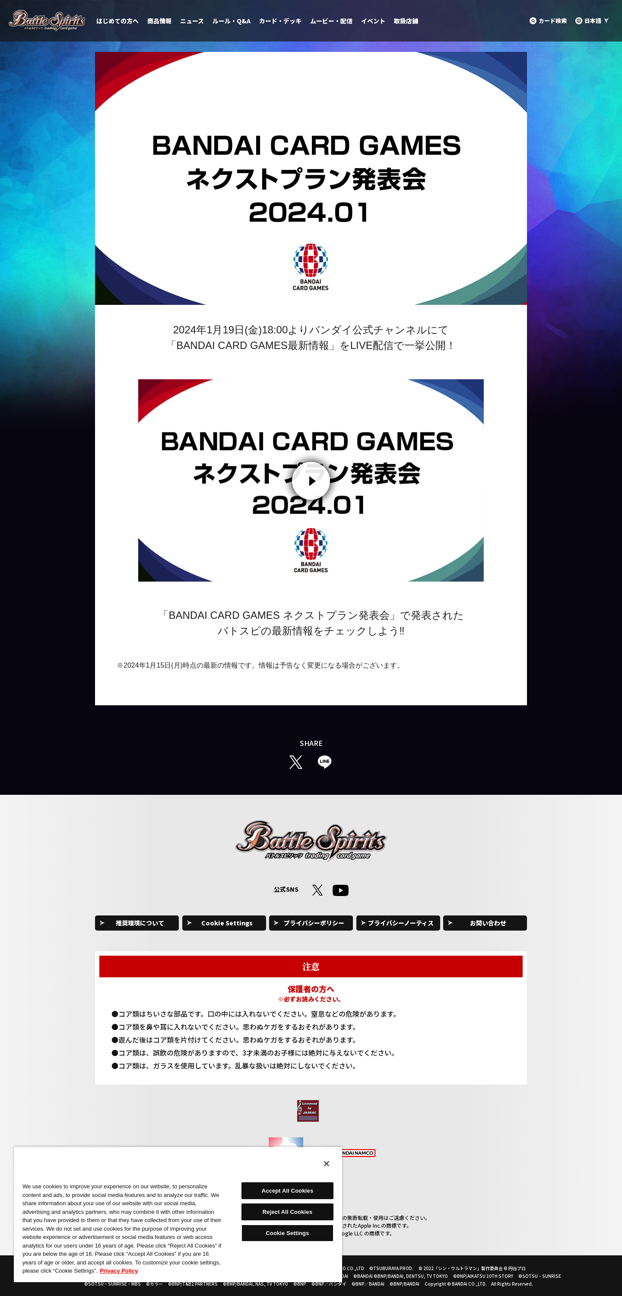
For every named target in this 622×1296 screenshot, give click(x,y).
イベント (373, 20)
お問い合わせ (488, 922)
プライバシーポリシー (314, 922)
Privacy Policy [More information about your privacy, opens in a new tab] (119, 1270)
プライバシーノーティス (401, 922)
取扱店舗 (406, 20)
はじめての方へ (117, 20)
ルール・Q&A (232, 20)
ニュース (192, 20)
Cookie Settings (227, 922)
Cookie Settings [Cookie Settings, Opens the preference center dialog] (287, 1233)
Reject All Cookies (287, 1212)
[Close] (326, 1163)
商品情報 (159, 20)
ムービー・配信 (331, 20)
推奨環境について (140, 922)
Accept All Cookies (288, 1190)
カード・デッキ (280, 20)
